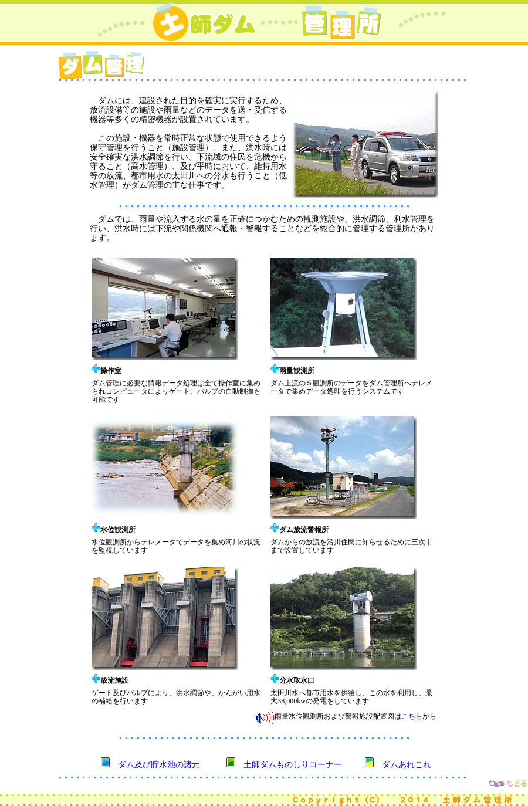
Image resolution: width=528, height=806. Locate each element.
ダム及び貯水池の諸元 (159, 764)
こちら (411, 716)
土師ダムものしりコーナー (292, 764)
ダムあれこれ (406, 764)
